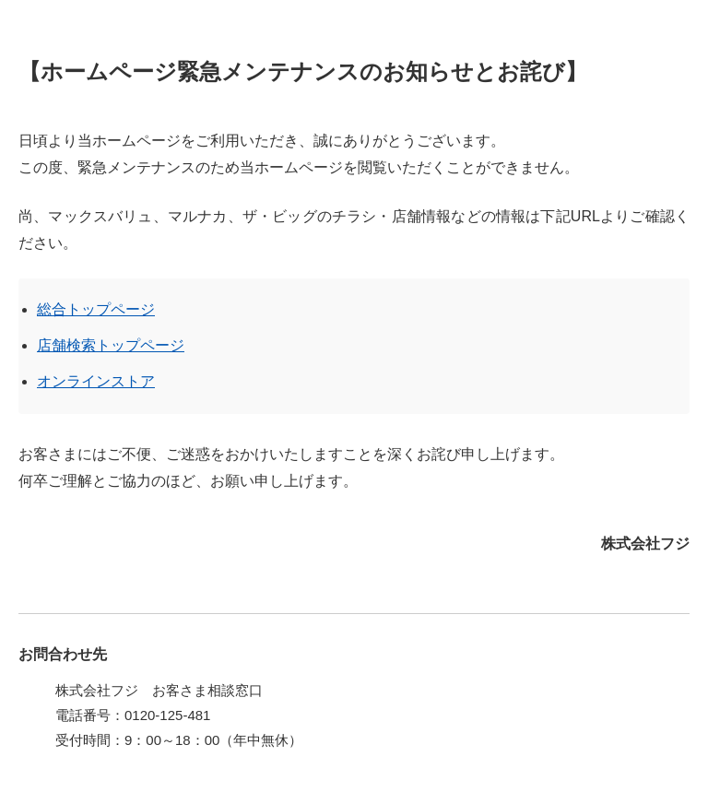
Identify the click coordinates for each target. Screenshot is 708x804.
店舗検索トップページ (110, 345)
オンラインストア (96, 381)
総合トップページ (96, 309)
